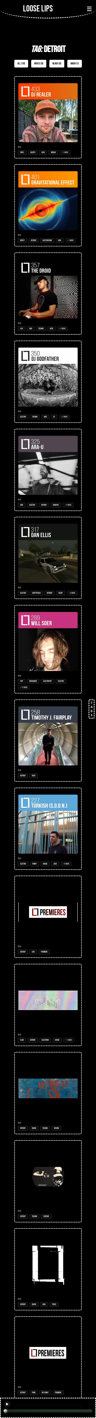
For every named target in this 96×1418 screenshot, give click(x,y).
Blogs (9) (56, 63)
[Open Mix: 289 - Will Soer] (48, 649)
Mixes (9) (38, 63)
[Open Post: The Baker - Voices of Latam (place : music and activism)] (48, 917)
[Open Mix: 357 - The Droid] (48, 293)
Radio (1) (74, 63)
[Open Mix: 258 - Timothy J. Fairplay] (48, 740)
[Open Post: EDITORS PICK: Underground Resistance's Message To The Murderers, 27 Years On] (48, 1181)
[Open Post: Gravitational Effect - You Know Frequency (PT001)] (48, 1357)
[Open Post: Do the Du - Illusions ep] (48, 1093)
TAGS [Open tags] (92, 709)
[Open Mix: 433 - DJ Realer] (48, 117)
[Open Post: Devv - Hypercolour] (48, 1005)
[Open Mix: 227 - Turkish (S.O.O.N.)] (48, 829)
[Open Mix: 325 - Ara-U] (48, 470)
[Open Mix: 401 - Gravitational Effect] (48, 205)
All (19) (21, 63)
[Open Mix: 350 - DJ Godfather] (48, 382)
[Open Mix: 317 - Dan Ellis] (48, 558)
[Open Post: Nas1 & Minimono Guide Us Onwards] (48, 1269)
